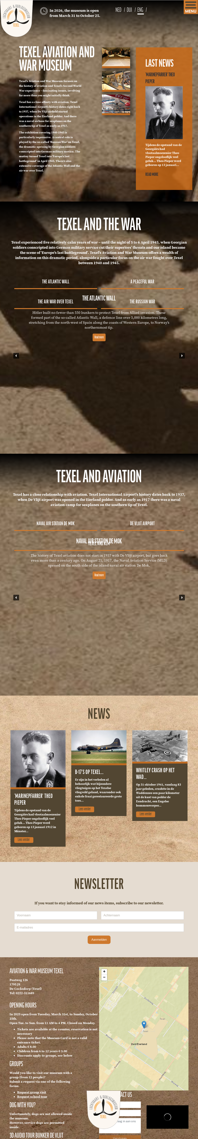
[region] (99, 355)
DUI (130, 10)
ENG (140, 10)
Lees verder (24, 840)
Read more (151, 174)
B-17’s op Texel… (89, 772)
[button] (55, 281)
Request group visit (31, 1092)
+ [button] (104, 972)
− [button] (104, 977)
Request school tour (32, 1096)
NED (118, 10)
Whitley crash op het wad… (155, 774)
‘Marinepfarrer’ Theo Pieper (33, 799)
